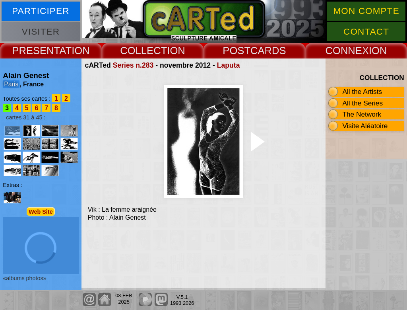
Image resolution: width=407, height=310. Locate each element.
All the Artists (362, 92)
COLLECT (143, 50)
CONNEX (347, 50)
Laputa (228, 65)
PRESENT (35, 50)
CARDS (268, 50)
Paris (11, 84)
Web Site (41, 212)
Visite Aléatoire (365, 126)
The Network (361, 114)
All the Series (362, 103)
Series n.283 (133, 65)
